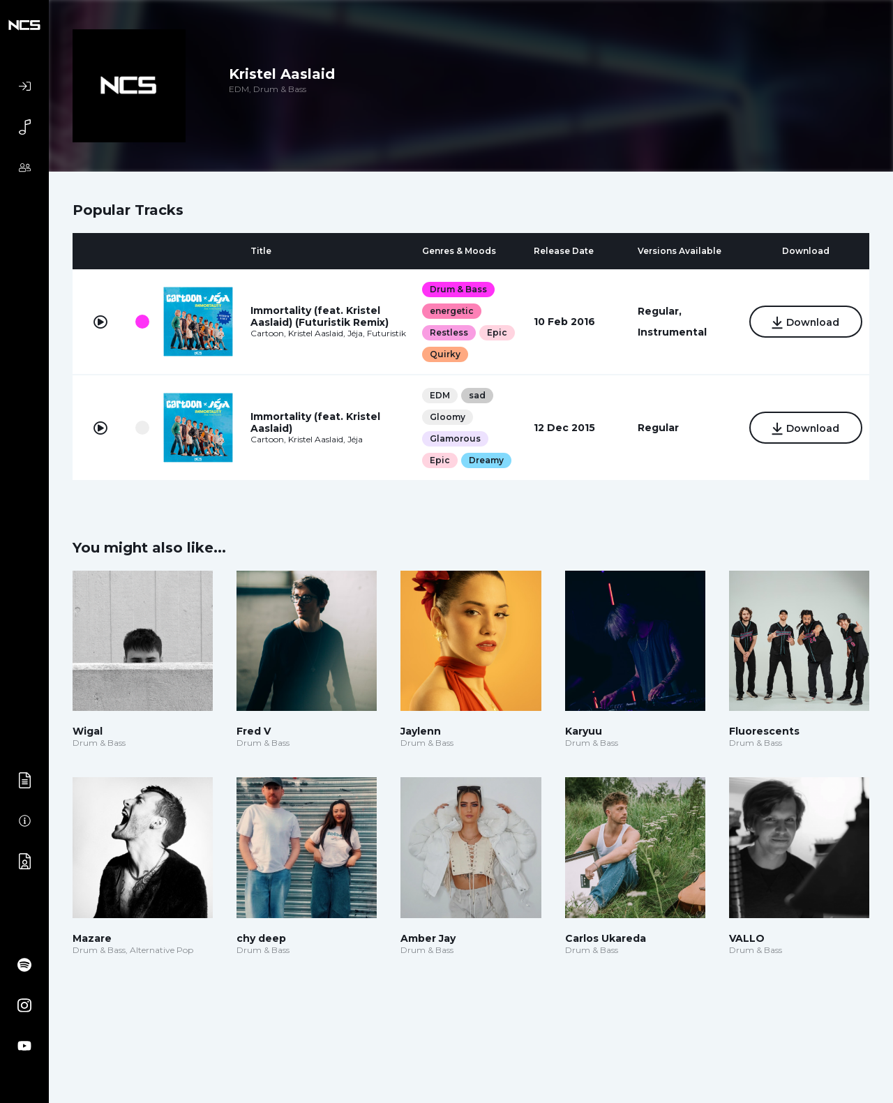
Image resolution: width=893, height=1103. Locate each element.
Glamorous (454, 438)
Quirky (444, 354)
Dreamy (485, 460)
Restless (448, 332)
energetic (451, 311)
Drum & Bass (457, 289)
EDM (439, 395)
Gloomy (447, 417)
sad (476, 395)
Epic (496, 332)
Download (805, 323)
